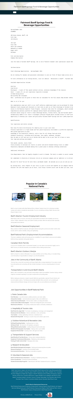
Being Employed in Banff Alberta (25, 390)
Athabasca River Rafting (44, 376)
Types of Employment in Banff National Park (40, 392)
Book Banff (34, 372)
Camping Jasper (28, 374)
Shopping (53, 376)
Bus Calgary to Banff (31, 376)
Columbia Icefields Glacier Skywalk (38, 381)
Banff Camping (37, 374)
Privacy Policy (38, 397)
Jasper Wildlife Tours (40, 378)
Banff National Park (43, 372)
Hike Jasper (45, 374)
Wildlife (51, 374)
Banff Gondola (19, 374)
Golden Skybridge (41, 379)
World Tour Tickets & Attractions (25, 378)
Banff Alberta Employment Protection (21, 388)
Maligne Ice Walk (20, 376)
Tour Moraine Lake (52, 379)
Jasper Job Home (26, 372)
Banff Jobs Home (16, 372)
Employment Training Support (39, 388)
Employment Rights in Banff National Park (46, 390)
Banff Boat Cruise (52, 381)
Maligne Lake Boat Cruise (53, 378)
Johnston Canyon (31, 379)
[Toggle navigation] (14, 12)
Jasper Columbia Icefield (18, 379)
